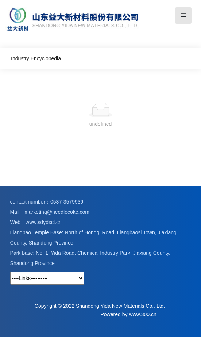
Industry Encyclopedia (36, 58)
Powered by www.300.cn (128, 314)
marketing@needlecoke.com (56, 212)
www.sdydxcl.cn (44, 222)
